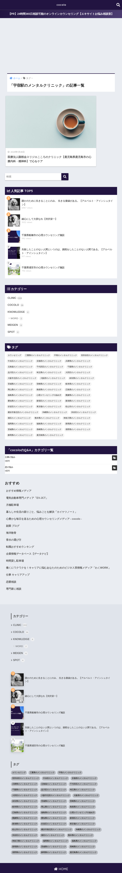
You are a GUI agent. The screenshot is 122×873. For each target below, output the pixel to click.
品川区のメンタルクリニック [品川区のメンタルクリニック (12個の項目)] (20, 354)
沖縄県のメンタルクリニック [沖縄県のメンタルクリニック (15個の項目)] (54, 394)
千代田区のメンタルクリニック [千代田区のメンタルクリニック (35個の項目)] (50, 349)
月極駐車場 (13, 486)
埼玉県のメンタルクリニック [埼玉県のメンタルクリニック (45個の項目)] (49, 354)
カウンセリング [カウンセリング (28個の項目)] (14, 337)
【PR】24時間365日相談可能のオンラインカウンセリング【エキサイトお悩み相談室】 (61, 14)
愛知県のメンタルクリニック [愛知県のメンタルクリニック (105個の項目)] (20, 383)
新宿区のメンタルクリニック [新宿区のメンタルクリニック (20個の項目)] (49, 383)
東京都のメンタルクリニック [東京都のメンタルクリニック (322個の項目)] (49, 388)
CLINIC (15, 279)
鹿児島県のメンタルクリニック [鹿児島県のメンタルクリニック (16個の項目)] (50, 417)
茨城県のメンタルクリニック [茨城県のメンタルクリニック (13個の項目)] (20, 411)
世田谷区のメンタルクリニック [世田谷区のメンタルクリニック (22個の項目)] (94, 337)
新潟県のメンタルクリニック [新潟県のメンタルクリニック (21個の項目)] (77, 383)
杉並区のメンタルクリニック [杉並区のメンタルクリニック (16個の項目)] (20, 388)
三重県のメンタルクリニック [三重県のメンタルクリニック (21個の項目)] (37, 337)
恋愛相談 (11, 569)
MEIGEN (15, 307)
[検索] (64, 158)
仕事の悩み (10, 439)
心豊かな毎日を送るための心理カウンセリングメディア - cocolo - (46, 500)
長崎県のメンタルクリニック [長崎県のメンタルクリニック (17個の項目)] (49, 411)
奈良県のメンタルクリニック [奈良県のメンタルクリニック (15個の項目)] (81, 360)
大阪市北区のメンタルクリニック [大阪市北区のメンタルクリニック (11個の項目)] (22, 360)
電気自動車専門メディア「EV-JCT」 (28, 479)
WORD (17, 300)
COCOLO (16, 286)
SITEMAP (100, 864)
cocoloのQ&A (85, 864)
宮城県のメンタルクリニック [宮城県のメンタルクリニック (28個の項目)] (20, 366)
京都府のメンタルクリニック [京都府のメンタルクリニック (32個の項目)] (49, 343)
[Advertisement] (61, 46)
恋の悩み (9, 449)
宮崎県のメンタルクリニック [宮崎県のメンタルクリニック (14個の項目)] (49, 366)
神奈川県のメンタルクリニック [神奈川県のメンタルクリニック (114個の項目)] (77, 400)
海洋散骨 (11, 515)
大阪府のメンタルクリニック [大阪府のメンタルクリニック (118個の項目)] (52, 360)
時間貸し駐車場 (15, 543)
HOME (61, 858)
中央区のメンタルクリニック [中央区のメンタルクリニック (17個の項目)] (20, 343)
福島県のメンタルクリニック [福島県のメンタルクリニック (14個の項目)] (49, 406)
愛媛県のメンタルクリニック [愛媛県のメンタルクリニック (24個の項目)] (77, 377)
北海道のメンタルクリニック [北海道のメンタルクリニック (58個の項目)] (20, 349)
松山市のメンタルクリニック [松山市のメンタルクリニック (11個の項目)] (77, 388)
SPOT (14, 314)
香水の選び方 (14, 522)
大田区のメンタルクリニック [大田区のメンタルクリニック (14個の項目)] (77, 354)
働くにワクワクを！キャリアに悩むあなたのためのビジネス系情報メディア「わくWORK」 (56, 553)
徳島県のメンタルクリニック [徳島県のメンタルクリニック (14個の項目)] (20, 377)
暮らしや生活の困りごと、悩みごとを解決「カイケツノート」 (44, 493)
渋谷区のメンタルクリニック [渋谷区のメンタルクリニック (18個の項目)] (83, 394)
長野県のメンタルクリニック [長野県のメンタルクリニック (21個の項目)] (77, 411)
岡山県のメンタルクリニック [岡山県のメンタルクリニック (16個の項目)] (20, 371)
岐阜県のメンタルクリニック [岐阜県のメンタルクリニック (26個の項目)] (77, 366)
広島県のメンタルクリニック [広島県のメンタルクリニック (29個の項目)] (77, 371)
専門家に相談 (14, 576)
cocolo (61, 5)
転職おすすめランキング (21, 529)
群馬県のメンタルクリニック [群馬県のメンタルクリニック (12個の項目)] (77, 406)
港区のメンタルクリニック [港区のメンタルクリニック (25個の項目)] (19, 400)
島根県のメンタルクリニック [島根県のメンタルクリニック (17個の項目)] (49, 371)
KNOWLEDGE (19, 293)
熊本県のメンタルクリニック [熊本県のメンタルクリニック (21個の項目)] (47, 400)
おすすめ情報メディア (19, 472)
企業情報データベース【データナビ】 (29, 536)
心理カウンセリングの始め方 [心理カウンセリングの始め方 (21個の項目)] (49, 377)
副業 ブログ (13, 508)
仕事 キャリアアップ (18, 562)
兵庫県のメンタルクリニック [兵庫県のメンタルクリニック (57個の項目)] (77, 343)
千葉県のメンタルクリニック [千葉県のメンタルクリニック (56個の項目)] (79, 349)
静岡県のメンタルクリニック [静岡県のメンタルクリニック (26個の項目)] (20, 417)
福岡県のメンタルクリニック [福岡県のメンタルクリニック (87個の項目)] (20, 406)
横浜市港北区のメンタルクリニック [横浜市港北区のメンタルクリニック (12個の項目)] (23, 394)
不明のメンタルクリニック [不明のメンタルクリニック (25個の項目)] (65, 337)
